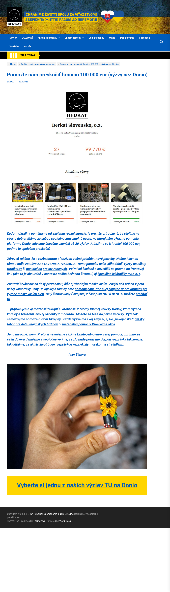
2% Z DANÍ (27, 37)
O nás (112, 37)
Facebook (144, 37)
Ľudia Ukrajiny (96, 37)
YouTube (14, 46)
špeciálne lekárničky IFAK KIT (119, 274)
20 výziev (82, 244)
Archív (27, 46)
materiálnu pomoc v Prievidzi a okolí (88, 324)
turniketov (14, 269)
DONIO (13, 37)
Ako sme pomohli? (49, 37)
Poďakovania (127, 37)
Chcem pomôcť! (74, 37)
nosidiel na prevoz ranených (46, 269)
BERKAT (11, 82)
